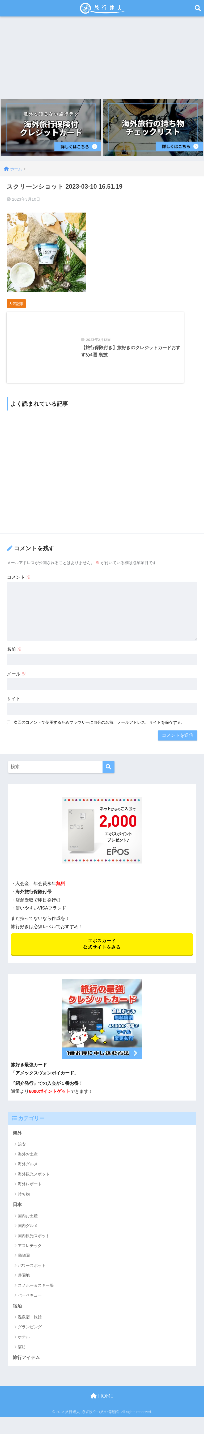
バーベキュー (30, 1301)
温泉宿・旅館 (30, 1323)
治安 (22, 1150)
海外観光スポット (34, 1180)
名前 (14, 654)
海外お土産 (28, 1160)
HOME (102, 1402)
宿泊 (17, 1312)
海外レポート (30, 1190)
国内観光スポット (34, 1242)
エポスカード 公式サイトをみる (102, 949)
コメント (19, 582)
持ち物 (24, 1200)
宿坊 (22, 1353)
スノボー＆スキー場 (36, 1291)
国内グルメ (28, 1231)
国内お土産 (28, 1222)
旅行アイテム (26, 1363)
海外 (17, 1139)
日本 (17, 1210)
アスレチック (30, 1251)
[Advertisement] (102, 56)
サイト (13, 704)
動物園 (24, 1261)
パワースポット (32, 1271)
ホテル (24, 1343)
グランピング (30, 1333)
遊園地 (24, 1281)
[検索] (108, 772)
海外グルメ (28, 1170)
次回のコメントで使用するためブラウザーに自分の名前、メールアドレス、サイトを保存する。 (99, 728)
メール (16, 679)
